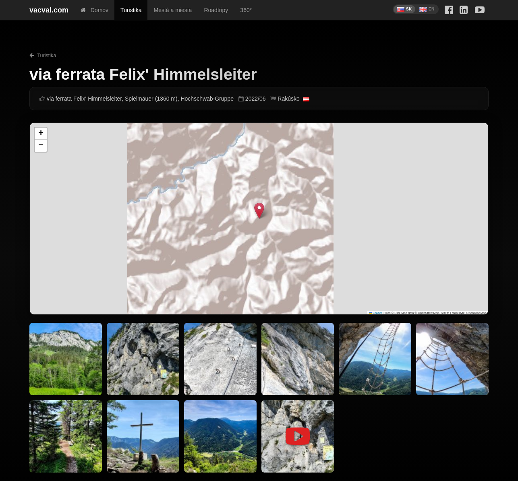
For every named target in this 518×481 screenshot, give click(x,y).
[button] (259, 210)
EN (427, 9)
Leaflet (375, 313)
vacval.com (48, 10)
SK (404, 9)
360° (246, 10)
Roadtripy (216, 10)
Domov (94, 10)
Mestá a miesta (172, 10)
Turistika (130, 10)
